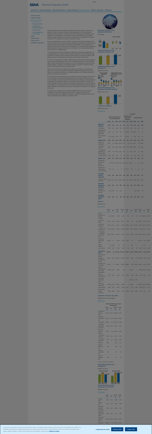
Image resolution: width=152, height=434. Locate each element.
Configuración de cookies (103, 431)
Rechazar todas (117, 431)
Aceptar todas (131, 431)
